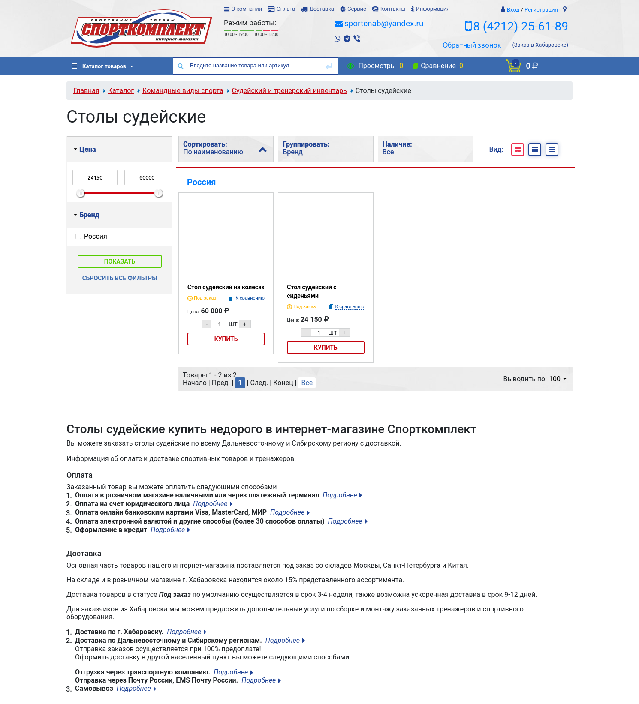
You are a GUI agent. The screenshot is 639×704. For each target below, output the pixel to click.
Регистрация (541, 9)
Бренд (86, 215)
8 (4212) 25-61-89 (520, 26)
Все (307, 383)
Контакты (392, 9)
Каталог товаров (99, 66)
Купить (226, 339)
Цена (85, 149)
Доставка (321, 9)
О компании (246, 9)
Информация (432, 9)
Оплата (286, 9)
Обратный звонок (472, 45)
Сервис (356, 9)
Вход (513, 9)
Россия (201, 182)
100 (558, 379)
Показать (120, 261)
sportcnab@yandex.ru (384, 23)
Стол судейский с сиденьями (311, 291)
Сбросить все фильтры (119, 278)
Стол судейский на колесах (226, 287)
